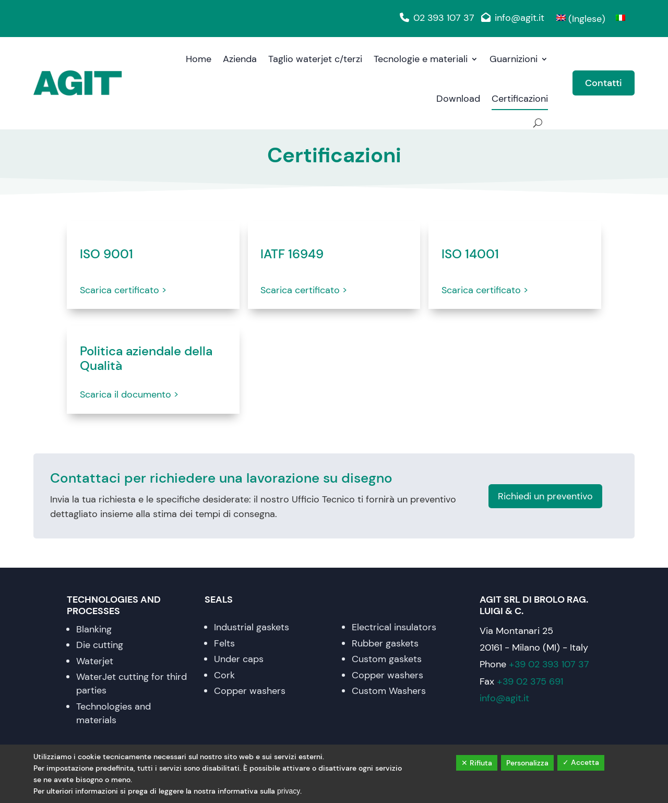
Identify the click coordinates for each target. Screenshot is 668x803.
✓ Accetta (581, 762)
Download (458, 98)
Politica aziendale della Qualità (146, 359)
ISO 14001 (470, 254)
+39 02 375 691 (530, 681)
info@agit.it (510, 17)
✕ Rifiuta (476, 763)
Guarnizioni (514, 59)
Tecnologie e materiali (421, 59)
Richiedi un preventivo (545, 496)
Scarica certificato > (123, 290)
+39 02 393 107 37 (549, 664)
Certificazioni (520, 98)
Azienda (240, 59)
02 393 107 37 (435, 17)
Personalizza (527, 763)
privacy (288, 791)
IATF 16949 (292, 254)
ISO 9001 (106, 254)
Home (198, 59)
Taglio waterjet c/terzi (315, 59)
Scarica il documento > (129, 394)
